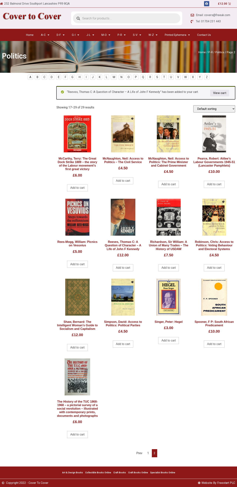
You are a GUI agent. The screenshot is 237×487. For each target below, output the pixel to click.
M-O (105, 35)
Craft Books (119, 472)
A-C (45, 35)
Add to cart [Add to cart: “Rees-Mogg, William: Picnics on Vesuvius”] (77, 264)
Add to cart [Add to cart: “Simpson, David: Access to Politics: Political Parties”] (123, 344)
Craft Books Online (138, 472)
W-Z (152, 35)
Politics (219, 52)
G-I (75, 35)
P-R (122, 35)
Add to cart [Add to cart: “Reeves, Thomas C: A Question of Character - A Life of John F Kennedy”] (123, 267)
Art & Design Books (72, 472)
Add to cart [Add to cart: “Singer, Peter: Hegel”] (168, 340)
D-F (60, 35)
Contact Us (204, 35)
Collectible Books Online (98, 472)
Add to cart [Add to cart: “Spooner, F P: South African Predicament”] (214, 344)
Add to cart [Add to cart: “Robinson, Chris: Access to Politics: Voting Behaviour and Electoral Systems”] (214, 267)
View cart (219, 93)
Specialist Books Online (162, 472)
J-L (90, 35)
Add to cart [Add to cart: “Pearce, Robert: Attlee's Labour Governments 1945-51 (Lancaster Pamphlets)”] (214, 184)
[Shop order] (214, 108)
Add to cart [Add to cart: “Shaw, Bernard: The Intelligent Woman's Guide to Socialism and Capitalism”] (77, 347)
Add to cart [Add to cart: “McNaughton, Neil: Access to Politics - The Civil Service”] (123, 180)
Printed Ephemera (177, 35)
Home (30, 35)
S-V (137, 35)
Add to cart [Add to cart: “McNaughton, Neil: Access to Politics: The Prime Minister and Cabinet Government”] (168, 184)
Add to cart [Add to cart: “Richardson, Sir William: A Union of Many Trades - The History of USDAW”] (168, 267)
